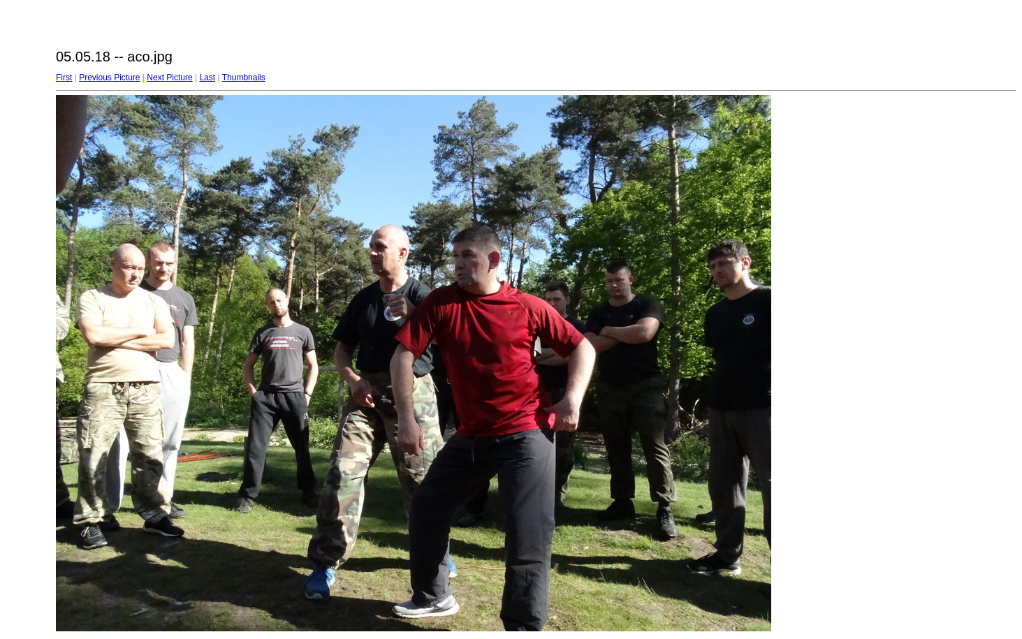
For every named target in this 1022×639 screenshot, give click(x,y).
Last (207, 77)
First (64, 77)
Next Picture (169, 77)
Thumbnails (243, 77)
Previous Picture (109, 77)
